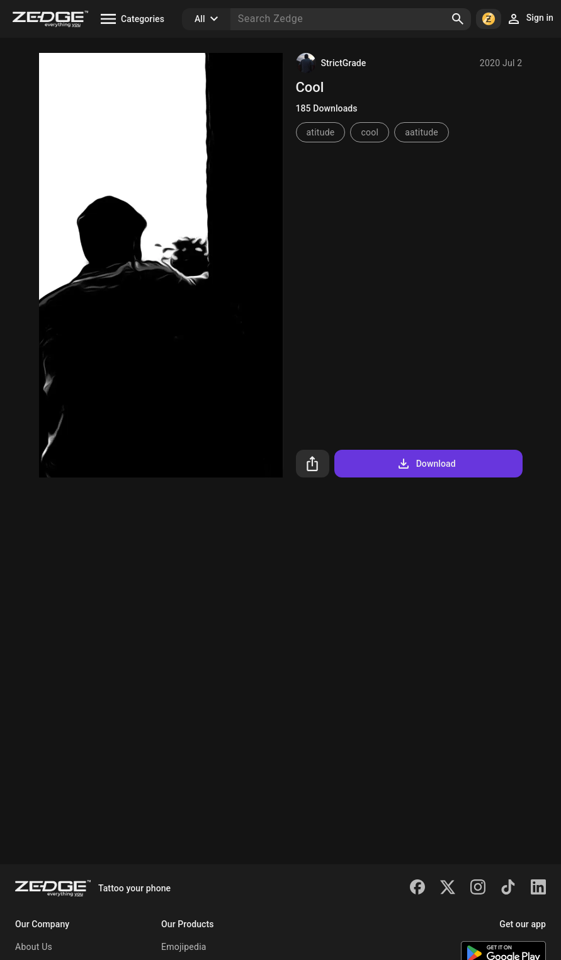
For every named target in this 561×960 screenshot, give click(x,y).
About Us (33, 947)
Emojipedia (184, 947)
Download (426, 463)
